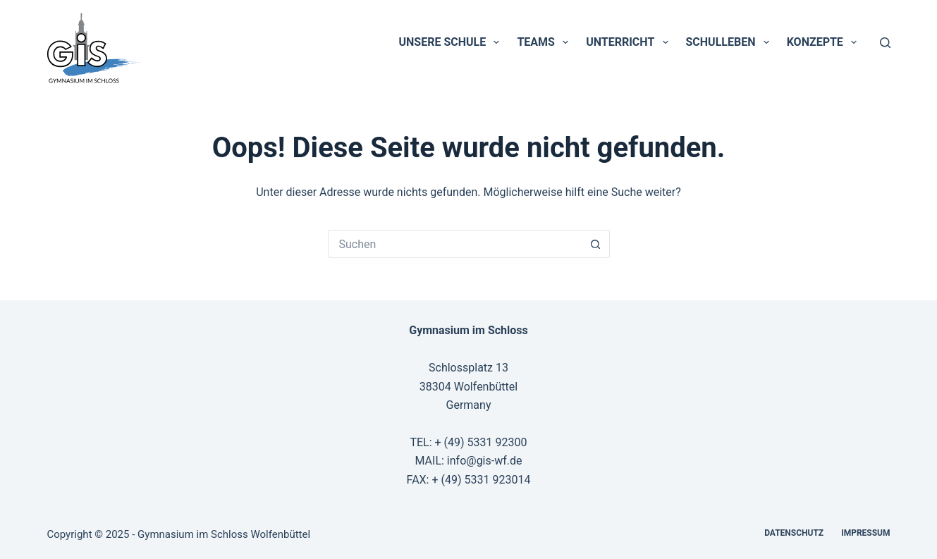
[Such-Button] (596, 244)
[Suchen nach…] (455, 244)
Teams (545, 42)
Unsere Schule (452, 42)
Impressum (865, 533)
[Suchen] (885, 42)
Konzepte (824, 42)
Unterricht (629, 42)
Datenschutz (793, 533)
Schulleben (730, 42)
